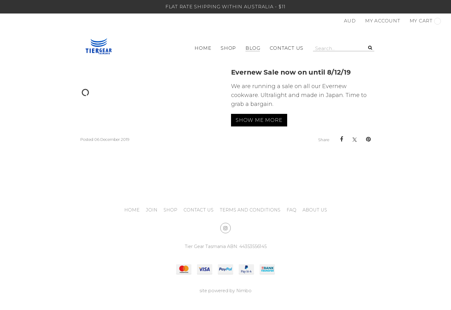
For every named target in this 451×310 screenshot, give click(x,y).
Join (151, 210)
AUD (350, 21)
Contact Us (286, 48)
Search (369, 47)
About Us (315, 210)
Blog (252, 48)
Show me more (259, 120)
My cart (425, 21)
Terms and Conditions (250, 210)
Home (203, 48)
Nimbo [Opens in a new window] (244, 290)
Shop (228, 48)
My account (382, 21)
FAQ (291, 210)
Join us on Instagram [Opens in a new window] (225, 228)
